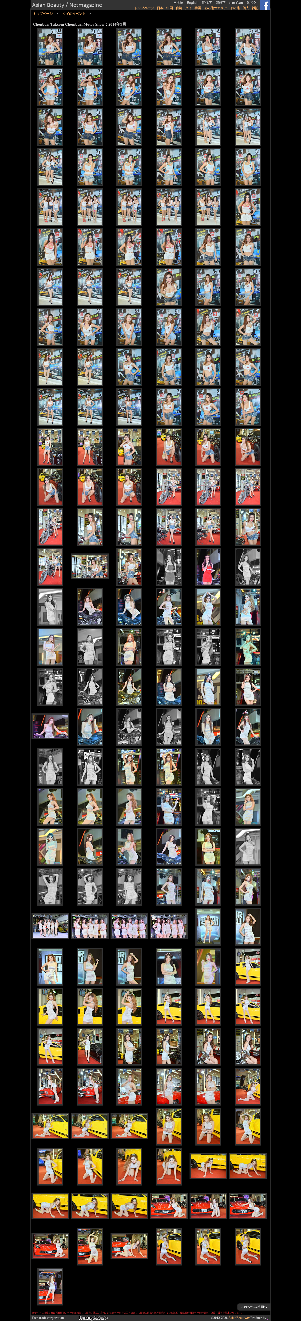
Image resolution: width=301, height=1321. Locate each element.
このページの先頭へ (254, 1307)
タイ (188, 8)
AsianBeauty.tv (239, 1318)
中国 (169, 8)
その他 (235, 8)
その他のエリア (215, 8)
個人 (245, 8)
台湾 (179, 8)
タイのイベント (74, 14)
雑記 (255, 8)
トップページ (144, 8)
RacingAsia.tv (93, 1318)
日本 (160, 8)
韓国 (197, 8)
